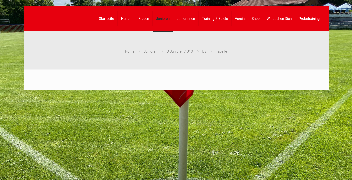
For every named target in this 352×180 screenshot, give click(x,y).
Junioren (150, 52)
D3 (204, 52)
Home (129, 52)
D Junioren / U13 (180, 52)
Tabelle (221, 52)
